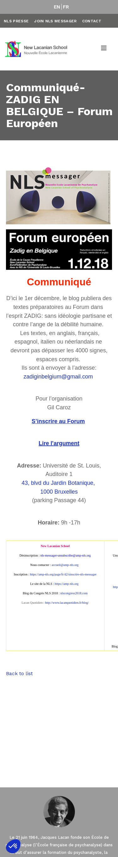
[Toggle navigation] (104, 49)
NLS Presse (16, 21)
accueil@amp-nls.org (65, 565)
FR (66, 7)
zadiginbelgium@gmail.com (58, 376)
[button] (13, 846)
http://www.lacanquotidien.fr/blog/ (67, 602)
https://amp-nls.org (67, 583)
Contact (91, 21)
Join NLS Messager (55, 21)
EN (57, 7)
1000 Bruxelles (59, 492)
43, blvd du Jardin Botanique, (58, 483)
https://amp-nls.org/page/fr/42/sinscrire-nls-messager (63, 574)
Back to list (19, 673)
